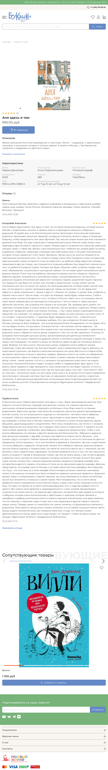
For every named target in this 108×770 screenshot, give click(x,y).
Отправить (98, 709)
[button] (4, 561)
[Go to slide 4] (26, 108)
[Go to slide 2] (22, 108)
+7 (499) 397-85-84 (98, 7)
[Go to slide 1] (20, 108)
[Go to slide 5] (28, 108)
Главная (6, 42)
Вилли (6, 670)
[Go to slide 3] (24, 108)
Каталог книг (21, 42)
